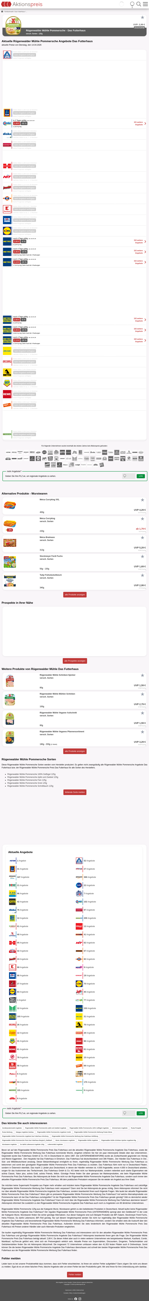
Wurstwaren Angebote (9, 1144)
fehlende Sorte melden (75, 792)
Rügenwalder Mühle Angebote (88, 1140)
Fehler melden (75, 1274)
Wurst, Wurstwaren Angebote (65, 1140)
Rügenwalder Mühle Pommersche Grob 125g (27, 783)
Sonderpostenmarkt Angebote (12, 1128)
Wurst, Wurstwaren (61, 1209)
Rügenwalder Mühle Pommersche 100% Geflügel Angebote (89, 1128)
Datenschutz (80, 1290)
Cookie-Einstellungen (79, 1293)
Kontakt (66, 1293)
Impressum (68, 1290)
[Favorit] (142, 17)
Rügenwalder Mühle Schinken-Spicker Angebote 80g (118, 1140)
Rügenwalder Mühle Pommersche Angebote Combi (54, 1132)
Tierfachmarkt (8, 11)
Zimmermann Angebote (119, 1128)
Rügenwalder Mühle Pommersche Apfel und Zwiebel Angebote (45, 1128)
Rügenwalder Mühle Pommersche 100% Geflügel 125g (31, 774)
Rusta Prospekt (136, 1128)
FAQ (70, 1293)
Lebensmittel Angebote (55, 1144)
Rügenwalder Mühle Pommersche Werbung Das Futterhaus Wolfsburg (75, 1136)
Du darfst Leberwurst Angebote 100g (32, 1144)
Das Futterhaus (20, 11)
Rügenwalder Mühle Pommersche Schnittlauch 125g (30, 786)
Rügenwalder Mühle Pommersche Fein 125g (26, 780)
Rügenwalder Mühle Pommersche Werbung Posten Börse (93, 1132)
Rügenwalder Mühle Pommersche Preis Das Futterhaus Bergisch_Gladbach (27, 1140)
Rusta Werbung (7, 1132)
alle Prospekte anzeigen (74, 661)
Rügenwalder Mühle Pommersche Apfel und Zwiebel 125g (32, 777)
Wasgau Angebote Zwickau (25, 1132)
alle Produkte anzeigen (75, 595)
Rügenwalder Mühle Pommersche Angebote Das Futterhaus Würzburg (25, 1136)
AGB (74, 1290)
